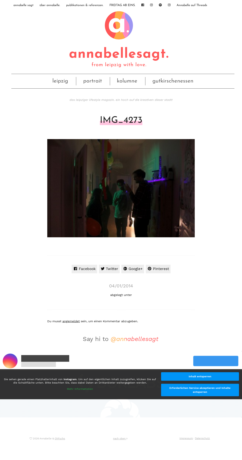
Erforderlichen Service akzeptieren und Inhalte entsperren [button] (199, 389)
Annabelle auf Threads (192, 5)
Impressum (186, 438)
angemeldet (71, 321)
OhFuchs (60, 438)
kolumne (127, 81)
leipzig (60, 81)
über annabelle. (50, 5)
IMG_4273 (121, 120)
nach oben (120, 438)
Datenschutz (202, 438)
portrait (92, 81)
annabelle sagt (23, 5)
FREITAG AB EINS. (122, 5)
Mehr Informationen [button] (80, 388)
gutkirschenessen (172, 81)
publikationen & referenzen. (84, 5)
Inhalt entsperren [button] (200, 376)
